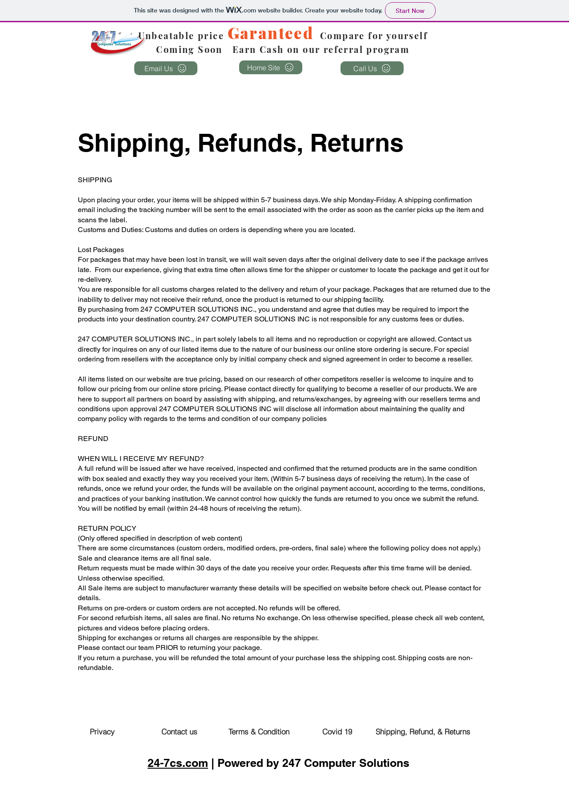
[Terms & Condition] (258, 731)
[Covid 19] (337, 731)
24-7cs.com (178, 763)
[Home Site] (270, 67)
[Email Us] (165, 68)
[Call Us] (372, 68)
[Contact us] (179, 731)
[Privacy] (102, 731)
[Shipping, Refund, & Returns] (423, 731)
